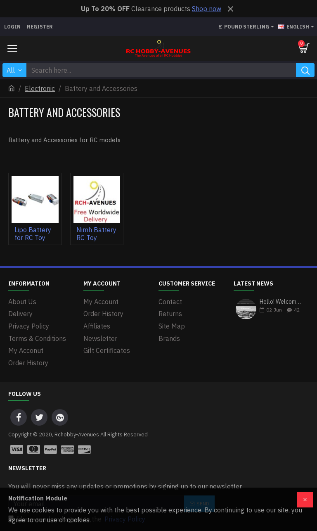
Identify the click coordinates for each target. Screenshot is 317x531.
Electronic (40, 88)
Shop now (206, 9)
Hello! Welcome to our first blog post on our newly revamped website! (281, 302)
